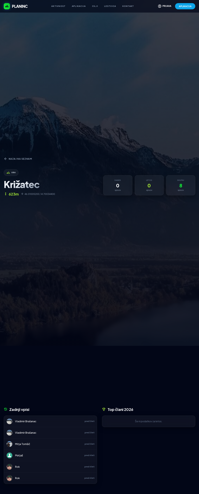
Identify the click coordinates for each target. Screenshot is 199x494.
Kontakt (128, 6)
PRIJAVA (164, 6)
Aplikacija (79, 6)
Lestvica (110, 6)
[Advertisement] (99, 377)
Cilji (95, 6)
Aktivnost (58, 6)
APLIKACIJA (185, 6)
